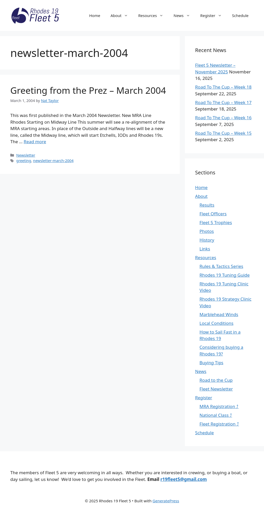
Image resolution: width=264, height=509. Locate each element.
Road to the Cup (216, 380)
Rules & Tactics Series (221, 266)
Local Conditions (217, 323)
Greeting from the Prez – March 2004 (88, 90)
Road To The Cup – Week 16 (223, 118)
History (207, 240)
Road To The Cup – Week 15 (223, 133)
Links (205, 249)
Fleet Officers (213, 214)
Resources (153, 15)
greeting (23, 160)
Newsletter (25, 155)
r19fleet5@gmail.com (183, 479)
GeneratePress (166, 500)
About (122, 15)
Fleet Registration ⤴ (219, 424)
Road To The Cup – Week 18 (223, 87)
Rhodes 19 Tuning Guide (225, 275)
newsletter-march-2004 (53, 160)
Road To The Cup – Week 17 (223, 102)
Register (213, 15)
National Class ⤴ (216, 415)
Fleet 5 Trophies (216, 222)
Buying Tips (211, 363)
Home (94, 15)
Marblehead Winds (219, 314)
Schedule (240, 15)
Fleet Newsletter (216, 389)
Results (207, 205)
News (184, 15)
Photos (207, 231)
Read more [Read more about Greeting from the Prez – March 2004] (35, 142)
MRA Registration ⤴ (219, 406)
